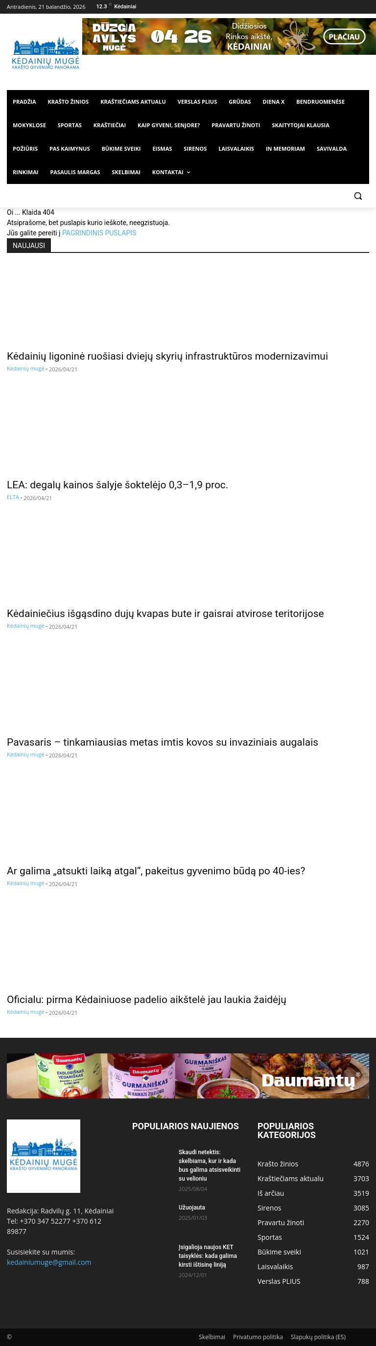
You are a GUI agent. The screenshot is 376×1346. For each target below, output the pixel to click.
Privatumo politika (258, 1337)
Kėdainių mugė (26, 368)
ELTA (13, 497)
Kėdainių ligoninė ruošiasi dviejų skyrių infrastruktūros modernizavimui (167, 356)
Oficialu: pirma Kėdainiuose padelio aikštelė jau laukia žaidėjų (146, 999)
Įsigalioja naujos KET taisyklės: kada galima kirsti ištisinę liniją (208, 1256)
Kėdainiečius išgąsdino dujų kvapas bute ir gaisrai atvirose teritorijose (165, 613)
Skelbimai (212, 1337)
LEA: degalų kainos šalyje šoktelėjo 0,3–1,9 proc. (117, 485)
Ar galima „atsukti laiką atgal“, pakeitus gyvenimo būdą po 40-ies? (156, 871)
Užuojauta (192, 1207)
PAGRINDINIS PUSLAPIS (99, 233)
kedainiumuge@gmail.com (49, 1262)
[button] (357, 195)
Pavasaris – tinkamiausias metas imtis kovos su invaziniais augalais (162, 742)
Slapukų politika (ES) (318, 1337)
